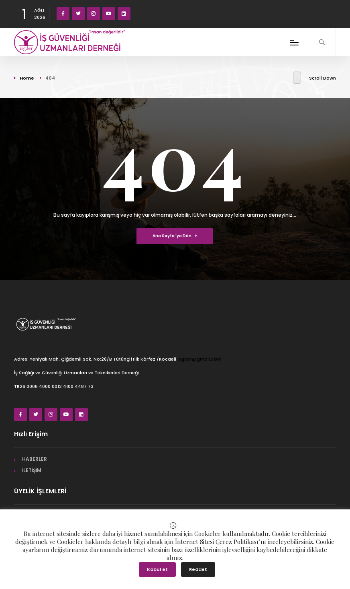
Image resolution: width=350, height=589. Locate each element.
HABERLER (34, 459)
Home (27, 78)
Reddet (198, 569)
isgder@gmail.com (199, 359)
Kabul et (157, 569)
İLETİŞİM (31, 470)
